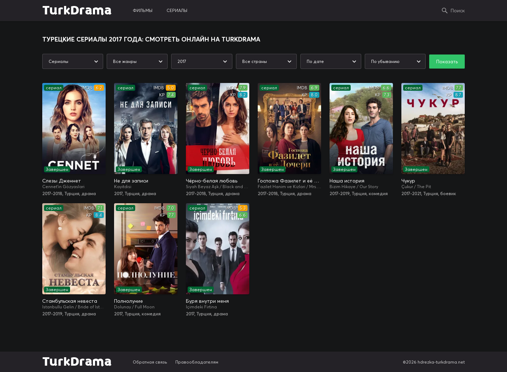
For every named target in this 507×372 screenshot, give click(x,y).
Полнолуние (128, 301)
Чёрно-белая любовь (211, 181)
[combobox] (72, 61)
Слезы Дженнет (61, 181)
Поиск (458, 10)
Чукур (408, 181)
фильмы (142, 10)
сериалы (177, 10)
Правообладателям (196, 362)
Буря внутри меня (207, 301)
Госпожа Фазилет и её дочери (289, 181)
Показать (447, 61)
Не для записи (131, 181)
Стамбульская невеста (69, 301)
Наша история (347, 181)
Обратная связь (150, 362)
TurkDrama (77, 10)
